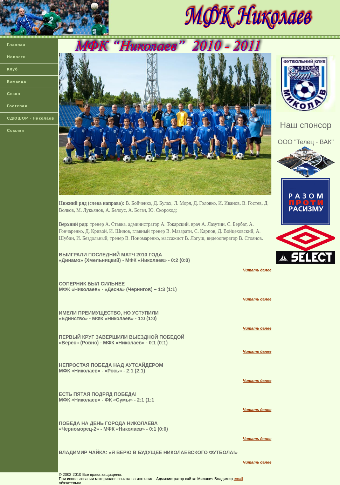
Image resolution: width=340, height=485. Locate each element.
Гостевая (17, 106)
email (238, 479)
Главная (16, 44)
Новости (16, 57)
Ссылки (15, 130)
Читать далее (257, 270)
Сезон (13, 94)
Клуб (12, 69)
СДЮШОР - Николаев (30, 118)
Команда (16, 81)
